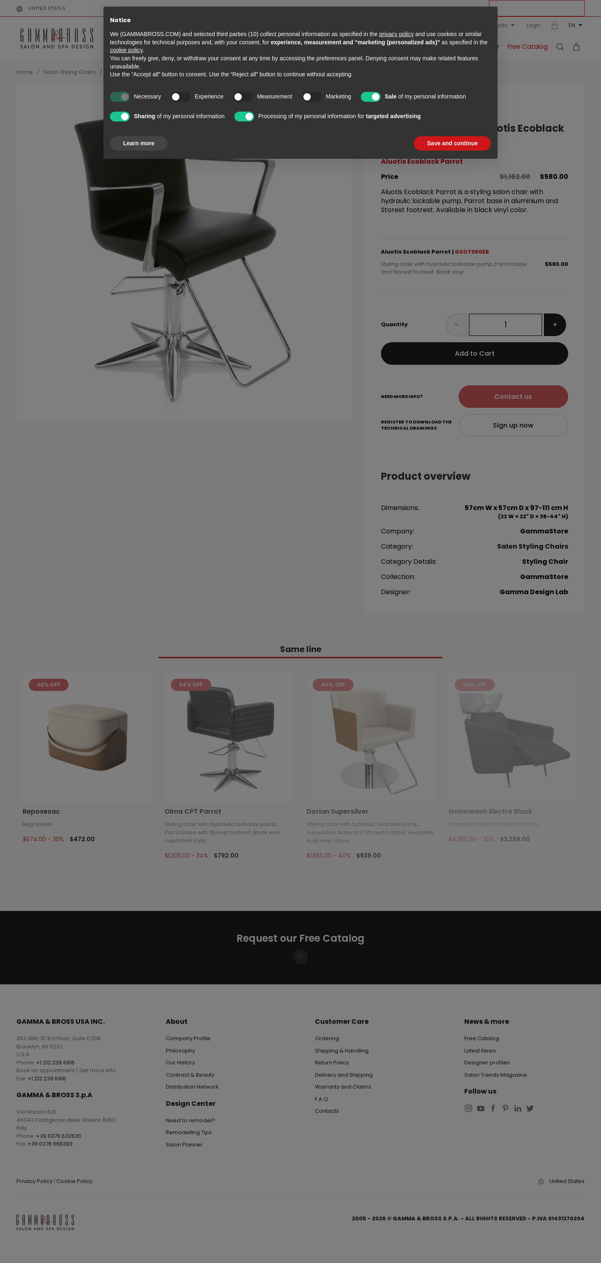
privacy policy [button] (396, 34)
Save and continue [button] (452, 143)
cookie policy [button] (126, 50)
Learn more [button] (138, 143)
